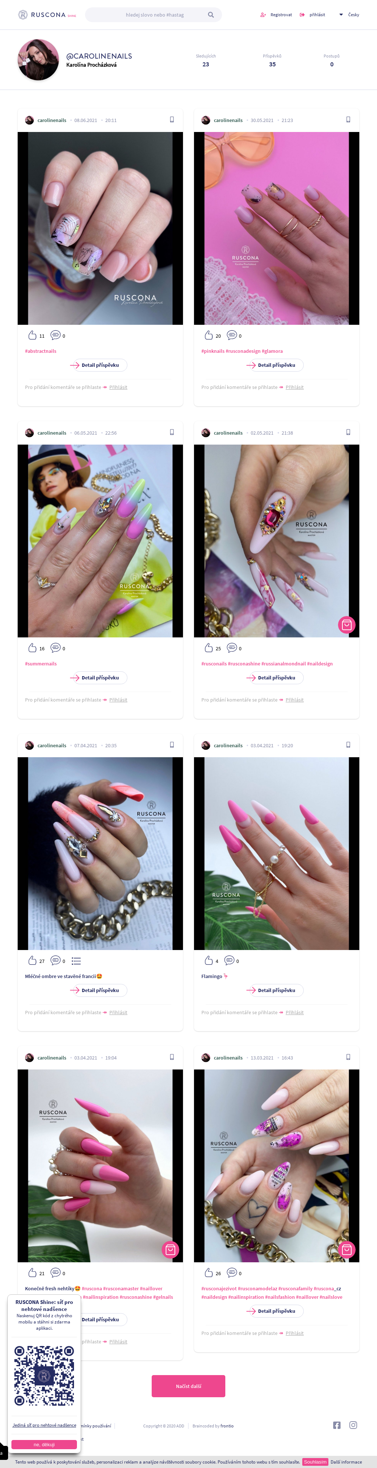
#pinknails (213, 351)
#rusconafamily (295, 1288)
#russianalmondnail (283, 663)
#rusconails (214, 663)
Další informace (346, 1462)
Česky (353, 14)
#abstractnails (40, 351)
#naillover (151, 1288)
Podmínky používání (91, 1426)
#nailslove (331, 1297)
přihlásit (317, 14)
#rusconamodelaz (257, 1288)
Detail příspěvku (96, 365)
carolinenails (52, 120)
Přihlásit (118, 387)
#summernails (41, 663)
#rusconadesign (243, 351)
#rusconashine (244, 663)
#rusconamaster (121, 1288)
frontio (227, 1426)
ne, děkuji (44, 1444)
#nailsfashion (280, 1297)
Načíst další (188, 1386)
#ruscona (92, 1288)
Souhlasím (315, 1462)
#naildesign (320, 663)
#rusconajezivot (219, 1288)
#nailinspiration (101, 1297)
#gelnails (163, 1297)
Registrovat (281, 14)
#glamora (272, 351)
